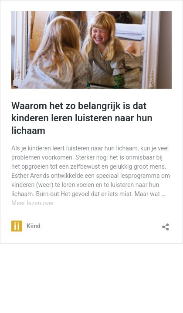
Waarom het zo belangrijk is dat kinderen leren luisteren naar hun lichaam (81, 118)
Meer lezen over (32, 203)
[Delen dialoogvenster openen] (165, 224)
